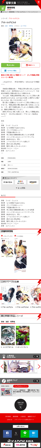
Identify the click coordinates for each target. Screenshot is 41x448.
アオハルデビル (21, 12)
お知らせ (9, 419)
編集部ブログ (32, 416)
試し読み (11, 65)
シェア (7, 435)
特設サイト (31, 65)
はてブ (33, 435)
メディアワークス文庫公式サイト (24, 419)
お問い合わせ (20, 426)
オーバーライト (22, 347)
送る (25, 435)
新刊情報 (8, 416)
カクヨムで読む (12, 70)
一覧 (36, 356)
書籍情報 (11, 12)
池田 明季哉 (9, 26)
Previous (2, 366)
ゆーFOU (23, 26)
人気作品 (23, 416)
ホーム (5, 12)
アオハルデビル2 (23, 307)
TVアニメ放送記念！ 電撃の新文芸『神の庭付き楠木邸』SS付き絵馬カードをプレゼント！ (26, 391)
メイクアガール (7, 347)
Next (39, 366)
